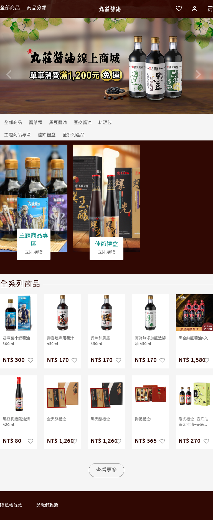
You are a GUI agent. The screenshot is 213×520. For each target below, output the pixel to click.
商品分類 (37, 8)
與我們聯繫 (47, 505)
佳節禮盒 (106, 244)
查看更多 (106, 470)
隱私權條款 (11, 505)
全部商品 (10, 8)
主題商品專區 (33, 239)
